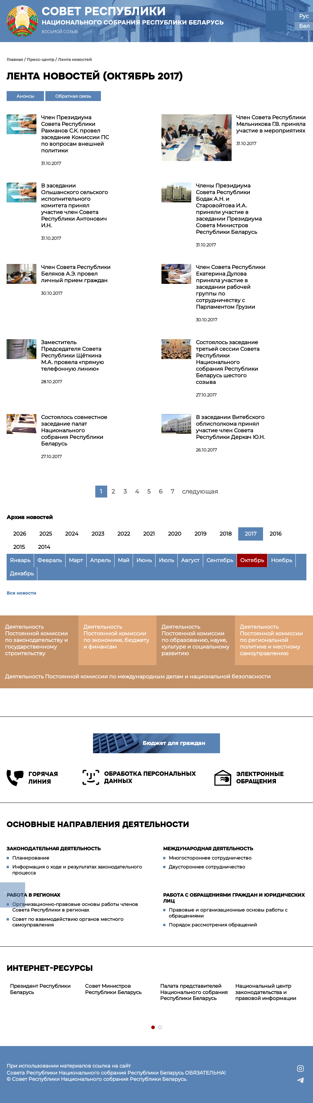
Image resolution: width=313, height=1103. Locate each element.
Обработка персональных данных (139, 777)
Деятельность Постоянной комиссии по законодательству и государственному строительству (36, 640)
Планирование (30, 858)
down (12, 895)
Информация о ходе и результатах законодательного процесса (77, 870)
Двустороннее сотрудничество (207, 867)
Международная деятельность (208, 849)
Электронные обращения (249, 778)
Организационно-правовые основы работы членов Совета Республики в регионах (75, 907)
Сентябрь (219, 560)
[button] (276, 21)
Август (190, 560)
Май (123, 560)
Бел (304, 26)
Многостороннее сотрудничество (210, 858)
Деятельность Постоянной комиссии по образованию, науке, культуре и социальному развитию (195, 640)
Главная (15, 59)
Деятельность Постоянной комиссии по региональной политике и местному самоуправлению (271, 640)
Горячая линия (32, 778)
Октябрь (252, 560)
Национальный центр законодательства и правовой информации (265, 992)
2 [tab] (160, 1027)
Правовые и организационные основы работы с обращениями (228, 913)
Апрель (100, 560)
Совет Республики (133, 15)
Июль (166, 560)
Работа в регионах (33, 895)
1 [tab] (153, 1027)
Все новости (21, 593)
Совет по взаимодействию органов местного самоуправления (67, 922)
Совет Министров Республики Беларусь (113, 989)
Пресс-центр (40, 59)
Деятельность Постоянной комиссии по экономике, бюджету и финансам (116, 637)
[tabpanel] (44, 989)
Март (76, 560)
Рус (304, 16)
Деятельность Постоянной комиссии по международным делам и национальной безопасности (138, 676)
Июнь (144, 560)
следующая (200, 491)
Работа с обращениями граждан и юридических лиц (234, 898)
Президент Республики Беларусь (40, 989)
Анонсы (25, 96)
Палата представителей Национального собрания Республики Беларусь (194, 992)
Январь (20, 560)
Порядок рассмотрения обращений (213, 925)
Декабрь (22, 573)
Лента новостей (75, 59)
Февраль (49, 560)
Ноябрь (281, 560)
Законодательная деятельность (54, 849)
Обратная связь (73, 96)
